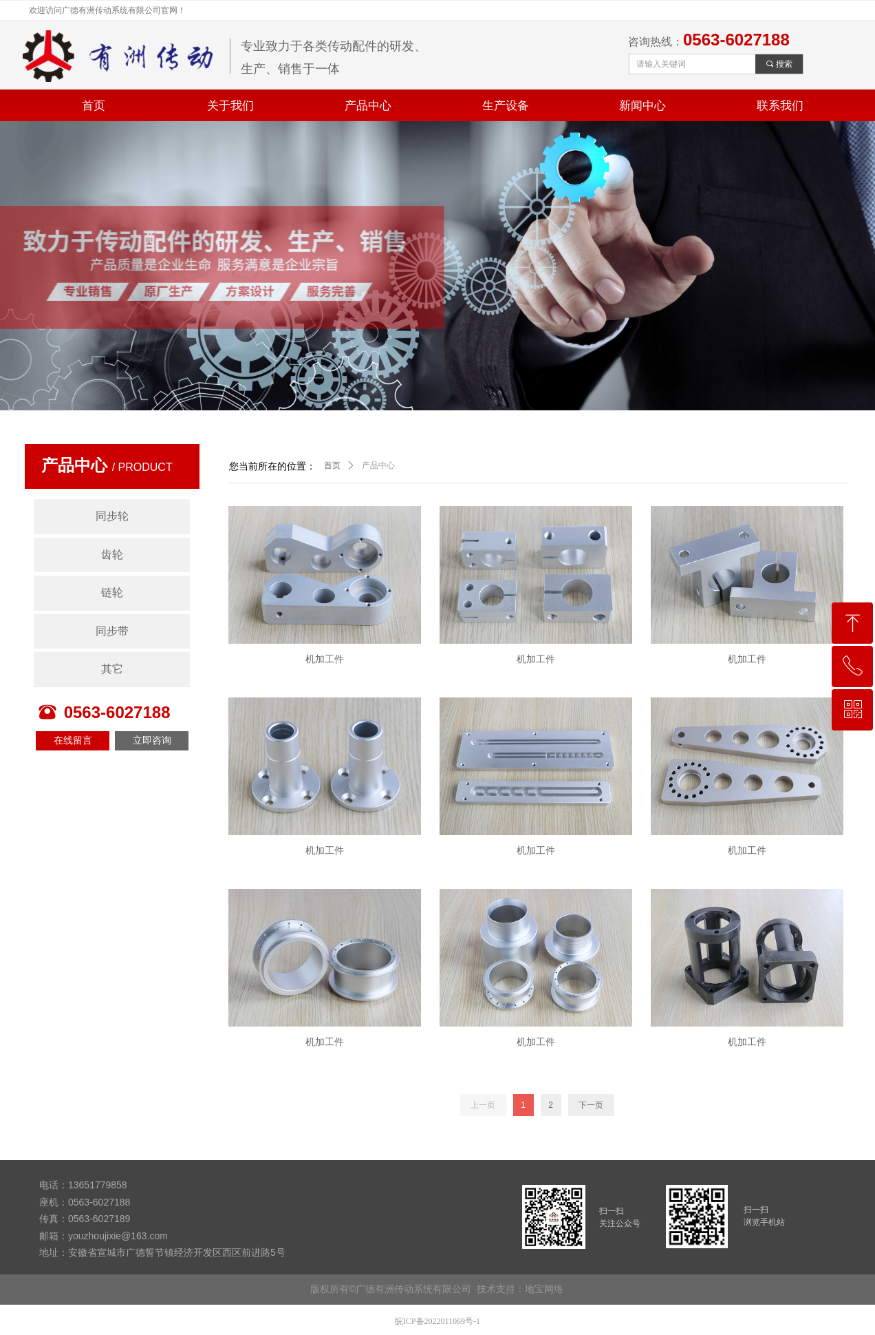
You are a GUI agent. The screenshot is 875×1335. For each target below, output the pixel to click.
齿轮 (112, 554)
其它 (112, 669)
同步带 (112, 631)
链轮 (112, 592)
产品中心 (378, 465)
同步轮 (112, 516)
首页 (332, 465)
